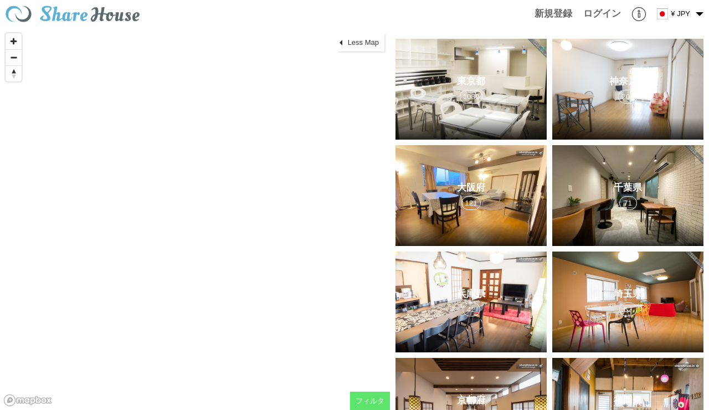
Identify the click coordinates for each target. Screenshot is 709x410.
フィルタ (370, 401)
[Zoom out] (14, 57)
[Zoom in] (14, 41)
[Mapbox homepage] (27, 400)
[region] (195, 219)
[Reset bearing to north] (14, 73)
